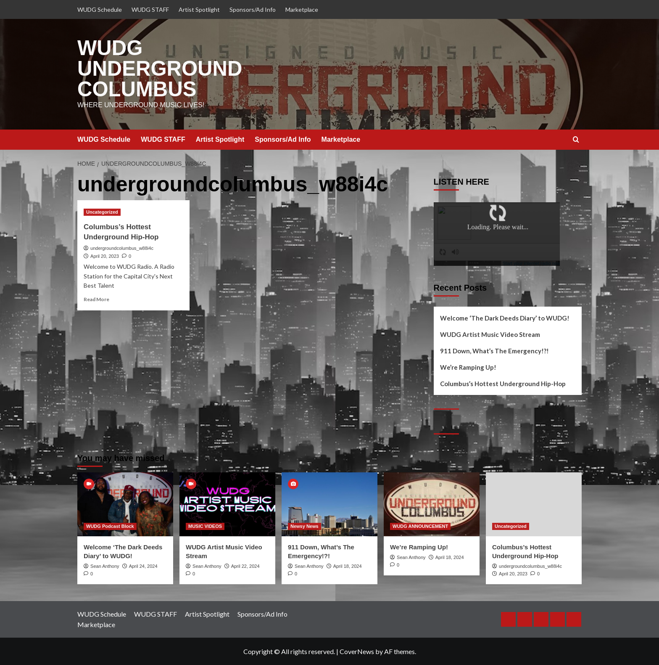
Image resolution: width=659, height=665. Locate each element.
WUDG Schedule (99, 9)
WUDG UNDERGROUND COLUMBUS (159, 69)
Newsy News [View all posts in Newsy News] (304, 525)
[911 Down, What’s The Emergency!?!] (329, 504)
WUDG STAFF (150, 9)
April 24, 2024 (143, 565)
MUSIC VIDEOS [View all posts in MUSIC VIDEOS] (205, 525)
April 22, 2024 (245, 565)
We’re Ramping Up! (468, 367)
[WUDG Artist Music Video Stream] (227, 504)
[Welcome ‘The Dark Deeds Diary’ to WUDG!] (125, 504)
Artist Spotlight (199, 9)
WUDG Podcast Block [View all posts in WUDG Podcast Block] (110, 525)
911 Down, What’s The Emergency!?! (494, 351)
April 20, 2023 (104, 255)
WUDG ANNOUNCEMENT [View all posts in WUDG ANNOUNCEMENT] (420, 525)
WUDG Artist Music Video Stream (490, 334)
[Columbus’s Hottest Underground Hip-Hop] (534, 504)
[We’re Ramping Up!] (432, 504)
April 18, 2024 (347, 565)
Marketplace (301, 9)
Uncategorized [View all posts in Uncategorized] (102, 212)
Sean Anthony (104, 565)
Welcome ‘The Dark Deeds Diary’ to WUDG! (504, 318)
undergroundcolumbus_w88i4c (121, 248)
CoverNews (357, 651)
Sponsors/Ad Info (252, 9)
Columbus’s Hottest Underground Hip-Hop (503, 383)
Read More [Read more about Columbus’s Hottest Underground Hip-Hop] (96, 299)
